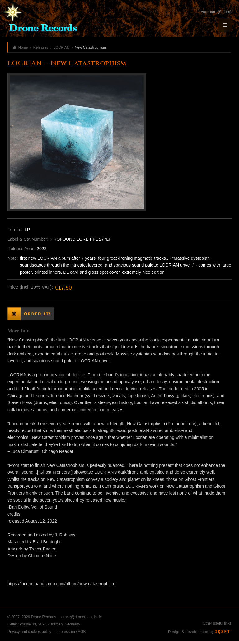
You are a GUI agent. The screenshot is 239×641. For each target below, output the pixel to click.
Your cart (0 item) (216, 11)
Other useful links (217, 623)
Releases (40, 47)
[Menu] (225, 25)
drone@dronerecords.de (81, 617)
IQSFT (223, 632)
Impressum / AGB (71, 631)
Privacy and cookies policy (29, 631)
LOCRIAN (61, 47)
